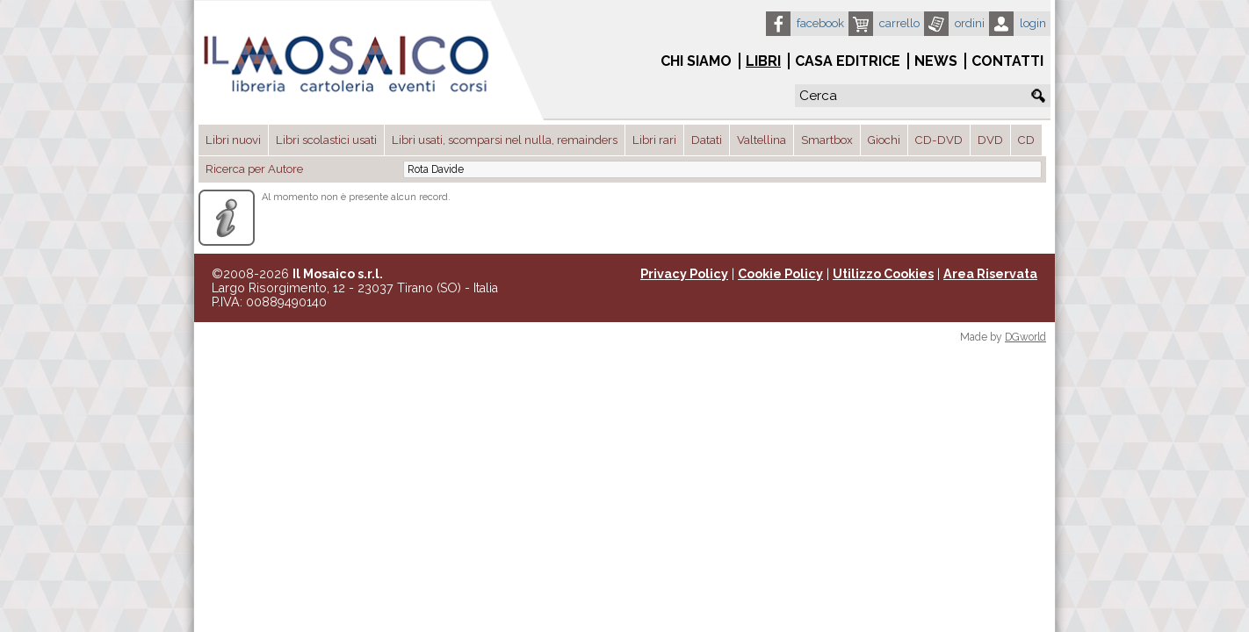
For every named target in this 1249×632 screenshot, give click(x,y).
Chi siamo (696, 61)
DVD (990, 140)
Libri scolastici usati (326, 140)
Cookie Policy (780, 274)
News (935, 61)
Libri (763, 61)
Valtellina (761, 140)
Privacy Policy (684, 274)
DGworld (1025, 337)
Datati (706, 140)
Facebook (820, 23)
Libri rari (654, 140)
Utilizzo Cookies (883, 274)
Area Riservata (990, 274)
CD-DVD (939, 140)
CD (1026, 140)
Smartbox (827, 140)
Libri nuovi (233, 140)
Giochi (884, 140)
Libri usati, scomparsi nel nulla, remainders (504, 140)
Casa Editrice (847, 61)
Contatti (1007, 61)
